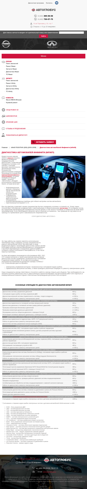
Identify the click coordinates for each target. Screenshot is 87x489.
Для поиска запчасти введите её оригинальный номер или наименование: (31, 32)
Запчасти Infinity (11, 86)
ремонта (10, 158)
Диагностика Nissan (12, 72)
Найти (43, 36)
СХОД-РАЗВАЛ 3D (12, 110)
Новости (9, 97)
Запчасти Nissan (11, 69)
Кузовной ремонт (11, 102)
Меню (43, 56)
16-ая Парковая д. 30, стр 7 (43, 23)
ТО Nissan (9, 74)
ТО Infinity (9, 91)
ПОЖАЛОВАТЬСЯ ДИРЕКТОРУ (16, 135)
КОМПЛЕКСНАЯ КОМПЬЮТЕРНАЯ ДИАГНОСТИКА (30, 397)
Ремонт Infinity (10, 83)
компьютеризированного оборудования (11, 175)
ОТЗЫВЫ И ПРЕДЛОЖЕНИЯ (16, 128)
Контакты (49, 3)
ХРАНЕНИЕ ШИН (11, 122)
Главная (5, 147)
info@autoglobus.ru (49, 472)
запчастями (64, 208)
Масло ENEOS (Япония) (13, 100)
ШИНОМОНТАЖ (11, 116)
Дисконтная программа (36, 3)
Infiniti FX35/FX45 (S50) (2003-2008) (23, 147)
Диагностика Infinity (12, 89)
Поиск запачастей (12, 63)
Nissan (9, 61)
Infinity (9, 78)
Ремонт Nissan (10, 66)
